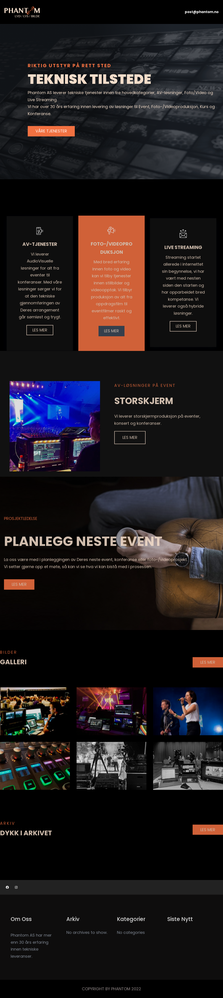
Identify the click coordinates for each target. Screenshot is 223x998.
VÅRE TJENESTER (51, 131)
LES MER (129, 448)
